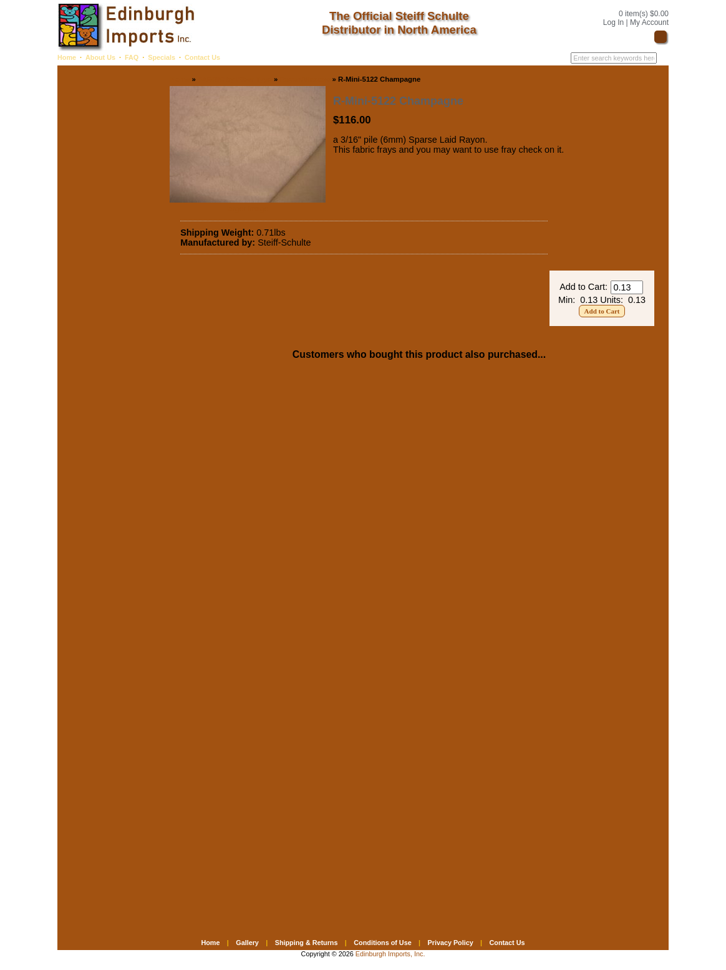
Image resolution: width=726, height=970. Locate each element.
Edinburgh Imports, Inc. (390, 954)
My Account (649, 22)
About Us (100, 57)
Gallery (247, 942)
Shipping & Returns (306, 942)
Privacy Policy (450, 942)
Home (66, 57)
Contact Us (202, 57)
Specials (161, 57)
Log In (613, 22)
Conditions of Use (382, 942)
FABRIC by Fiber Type (235, 79)
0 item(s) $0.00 (644, 13)
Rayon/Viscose (304, 79)
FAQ (131, 57)
